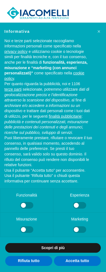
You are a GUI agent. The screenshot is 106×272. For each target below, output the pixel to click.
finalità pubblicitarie (65, 116)
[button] (98, 31)
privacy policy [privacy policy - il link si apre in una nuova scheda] (16, 51)
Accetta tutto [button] (77, 260)
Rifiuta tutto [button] (29, 260)
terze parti (12, 89)
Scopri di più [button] (53, 248)
